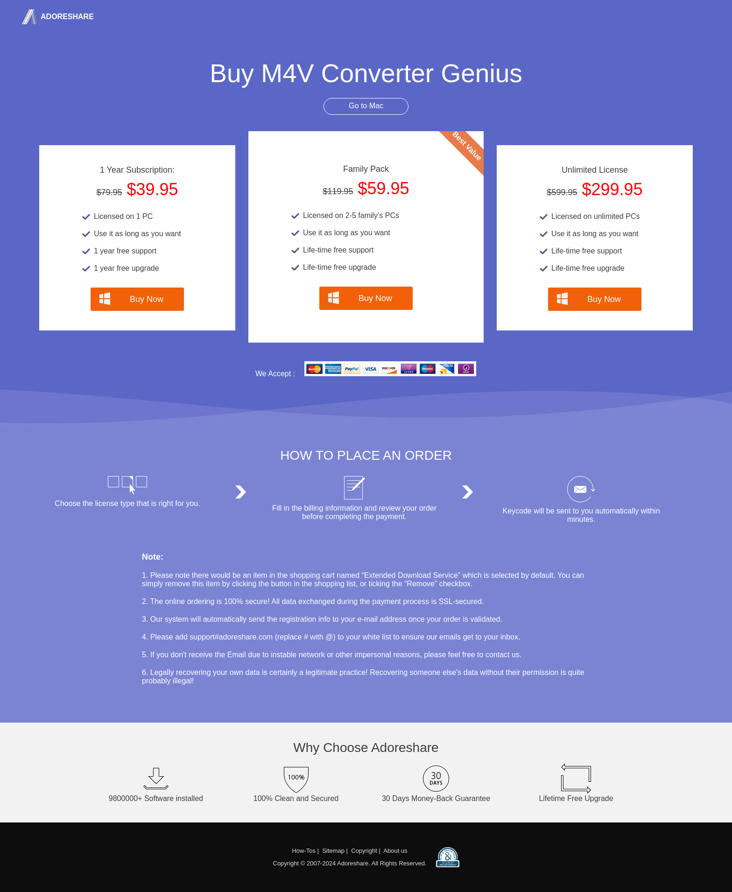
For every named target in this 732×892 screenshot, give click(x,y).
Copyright (364, 850)
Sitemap (333, 850)
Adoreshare (66, 17)
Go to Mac (366, 106)
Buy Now (146, 299)
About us (395, 850)
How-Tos (304, 850)
